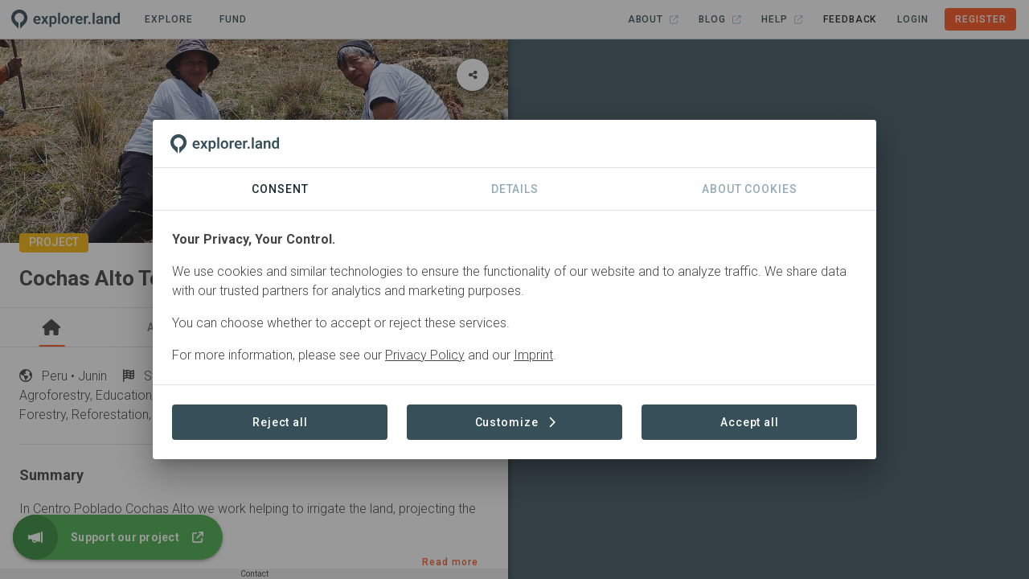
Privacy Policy (425, 355)
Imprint (533, 355)
